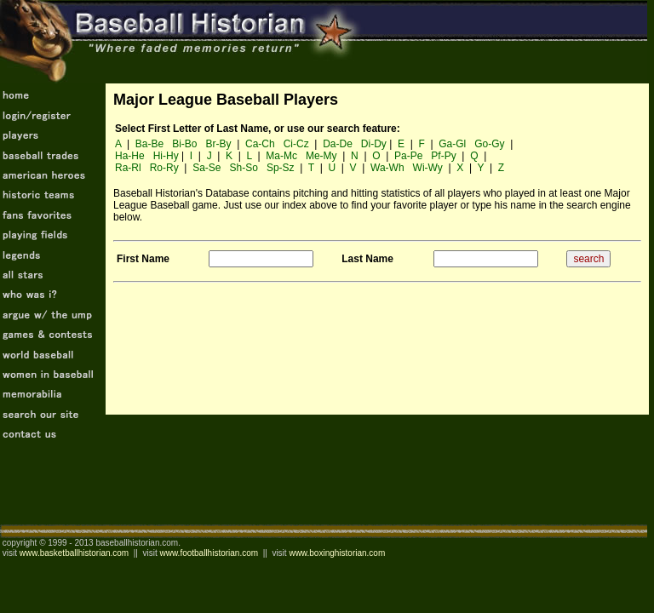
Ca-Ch (260, 144)
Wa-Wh (387, 168)
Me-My (321, 156)
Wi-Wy (428, 168)
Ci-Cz (296, 144)
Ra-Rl (128, 168)
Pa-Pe (408, 156)
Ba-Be (149, 144)
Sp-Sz (281, 168)
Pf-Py (443, 156)
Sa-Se (206, 168)
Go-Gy (489, 144)
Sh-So (244, 168)
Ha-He (130, 156)
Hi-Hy (166, 156)
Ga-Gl (452, 144)
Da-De (338, 144)
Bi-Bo (184, 144)
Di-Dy (374, 144)
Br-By (219, 144)
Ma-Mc (281, 156)
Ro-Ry (164, 168)
